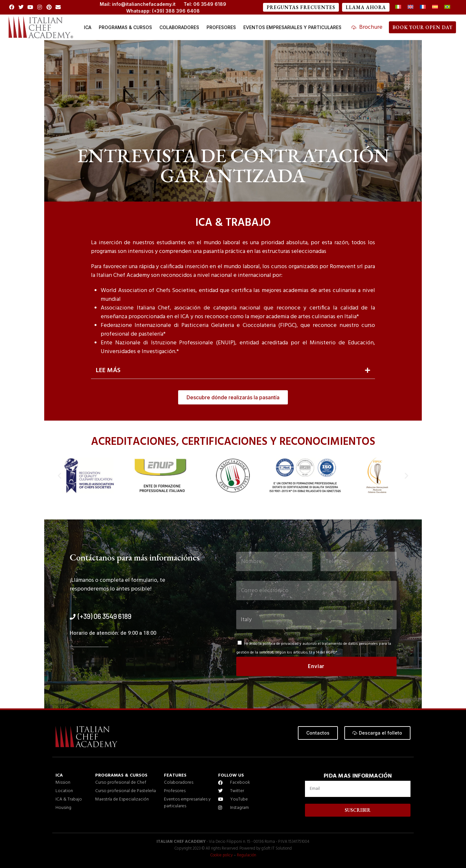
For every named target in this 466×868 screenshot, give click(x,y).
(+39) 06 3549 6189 (104, 616)
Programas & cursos (125, 27)
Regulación (247, 855)
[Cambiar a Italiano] (398, 7)
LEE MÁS (108, 370)
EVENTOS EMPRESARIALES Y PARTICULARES (292, 27)
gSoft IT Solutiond (276, 848)
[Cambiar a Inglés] (410, 7)
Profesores (221, 27)
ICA (87, 27)
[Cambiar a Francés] (423, 7)
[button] (233, 370)
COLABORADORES (179, 27)
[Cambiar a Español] (435, 7)
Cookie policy (221, 855)
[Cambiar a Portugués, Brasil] (447, 7)
